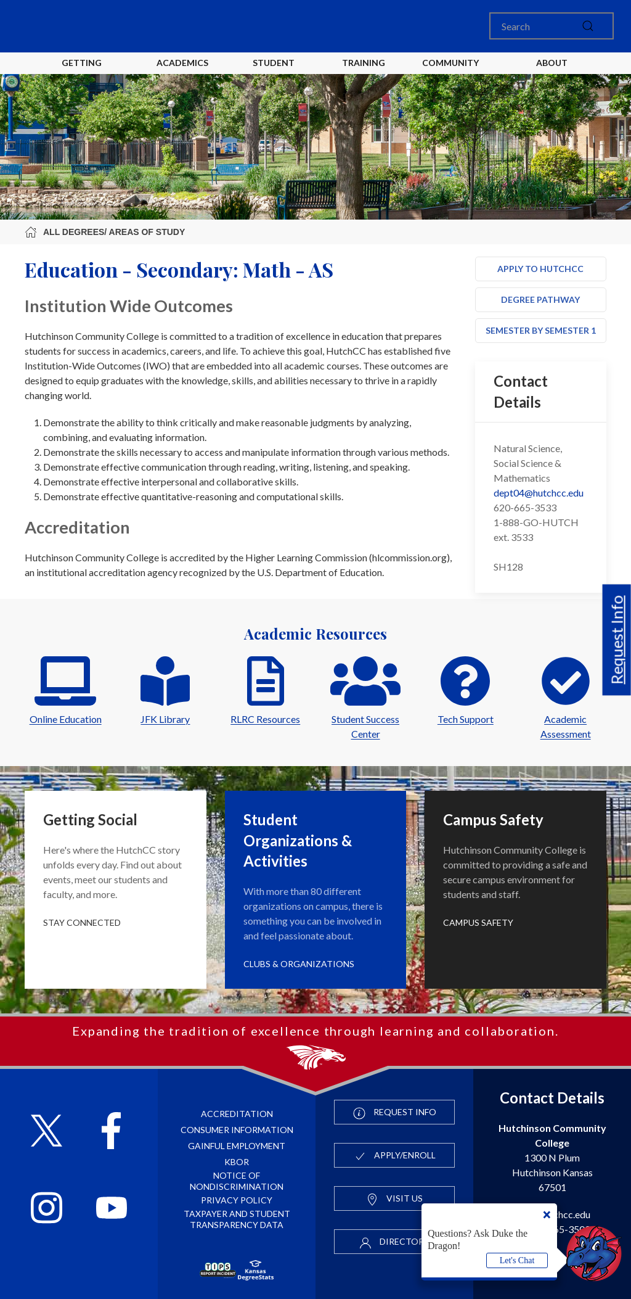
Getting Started (82, 72)
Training (363, 62)
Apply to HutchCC (540, 268)
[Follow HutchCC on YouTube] (112, 1209)
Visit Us (394, 1199)
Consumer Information (237, 1129)
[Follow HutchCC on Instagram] (46, 1209)
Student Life (275, 72)
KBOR (236, 1162)
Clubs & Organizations (298, 964)
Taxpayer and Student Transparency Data (237, 1219)
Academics (182, 62)
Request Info (617, 640)
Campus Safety (478, 922)
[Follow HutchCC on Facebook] (111, 1132)
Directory (394, 1242)
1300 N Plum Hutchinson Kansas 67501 (552, 1157)
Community (450, 62)
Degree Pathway (540, 299)
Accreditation (237, 1113)
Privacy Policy (236, 1200)
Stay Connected (82, 922)
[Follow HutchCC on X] (46, 1132)
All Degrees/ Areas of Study (105, 232)
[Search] (551, 25)
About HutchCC (552, 72)
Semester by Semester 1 (541, 330)
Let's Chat (517, 1260)
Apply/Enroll (395, 1156)
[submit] (588, 25)
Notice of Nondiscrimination (236, 1181)
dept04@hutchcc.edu (539, 492)
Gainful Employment (236, 1145)
